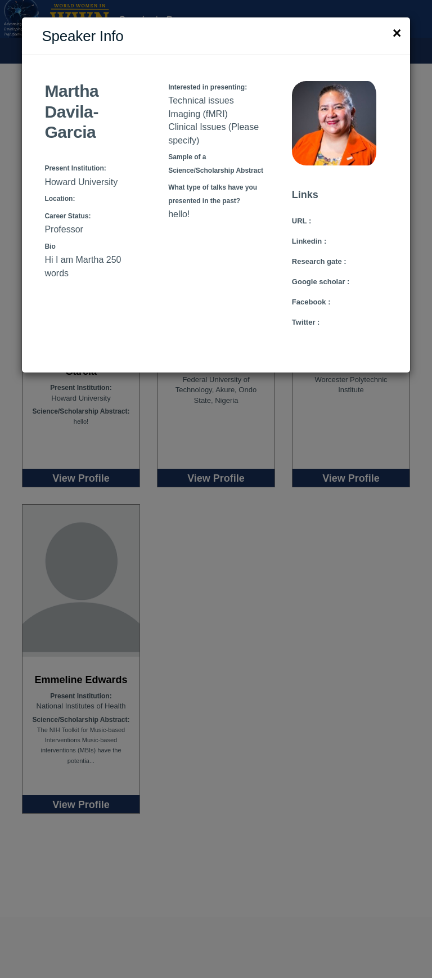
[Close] (397, 33)
